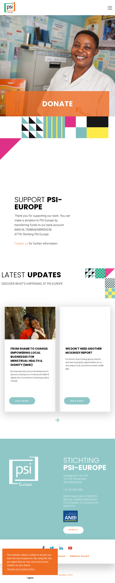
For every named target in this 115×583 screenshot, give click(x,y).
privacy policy (79, 556)
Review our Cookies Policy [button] (21, 569)
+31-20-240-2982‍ (73, 489)
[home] (9, 6)
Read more (22, 401)
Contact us (21, 243)
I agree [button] (30, 578)
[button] (110, 8)
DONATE (73, 529)
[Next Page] (57, 419)
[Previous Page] (57, 302)
